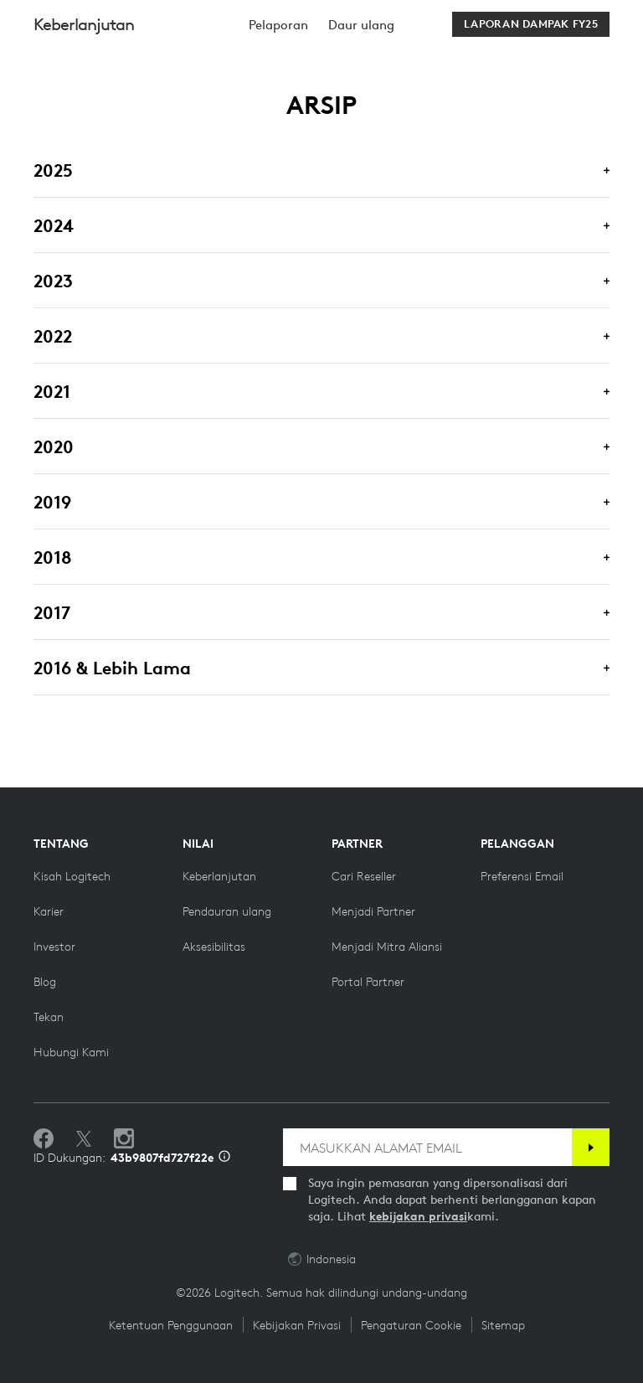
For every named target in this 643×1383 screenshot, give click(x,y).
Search (470, 23)
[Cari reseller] (364, 876)
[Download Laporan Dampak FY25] (531, 67)
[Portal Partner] (368, 981)
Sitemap (503, 1325)
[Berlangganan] (591, 1147)
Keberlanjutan (83, 66)
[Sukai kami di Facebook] (43, 1139)
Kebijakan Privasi (297, 1325)
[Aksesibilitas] (214, 946)
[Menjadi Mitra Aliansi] (387, 946)
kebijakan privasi (418, 1216)
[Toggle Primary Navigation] (623, 20)
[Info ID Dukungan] (224, 1157)
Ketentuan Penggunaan (171, 1325)
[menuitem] (278, 67)
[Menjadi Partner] (373, 911)
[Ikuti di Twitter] (84, 1139)
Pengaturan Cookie (411, 1325)
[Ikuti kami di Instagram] (124, 1139)
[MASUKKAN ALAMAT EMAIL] (427, 1147)
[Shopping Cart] (583, 23)
